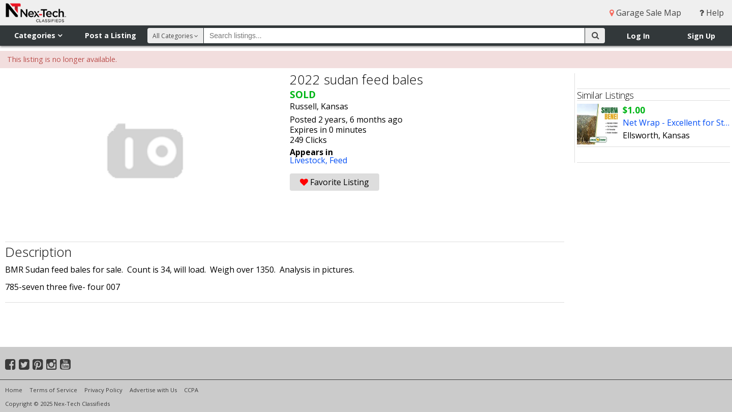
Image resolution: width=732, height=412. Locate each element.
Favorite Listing (334, 182)
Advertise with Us (153, 390)
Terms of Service (53, 390)
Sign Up (701, 36)
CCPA (191, 390)
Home (13, 390)
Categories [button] (38, 35)
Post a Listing (110, 35)
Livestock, (309, 160)
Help (711, 12)
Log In (638, 36)
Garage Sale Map (645, 12)
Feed (338, 160)
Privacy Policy (103, 390)
